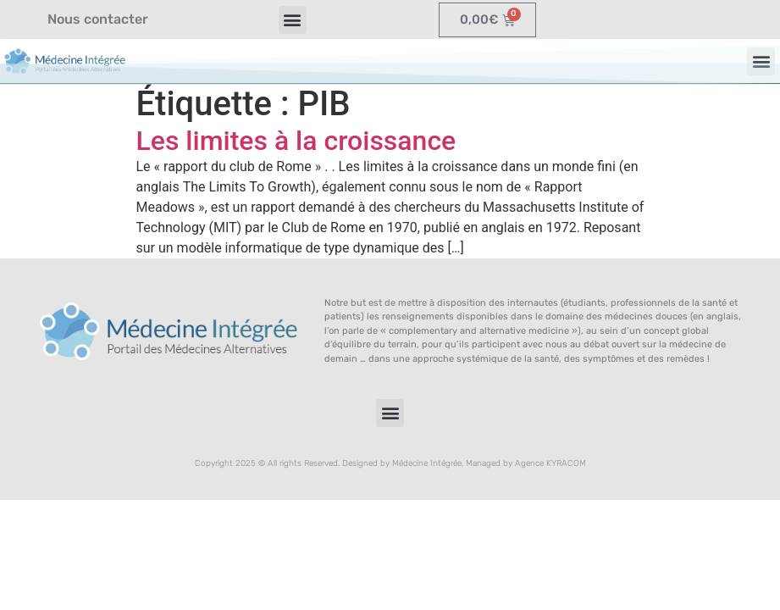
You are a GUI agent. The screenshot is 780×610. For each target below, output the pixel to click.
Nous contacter (97, 19)
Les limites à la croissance (296, 141)
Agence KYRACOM (550, 463)
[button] (293, 20)
